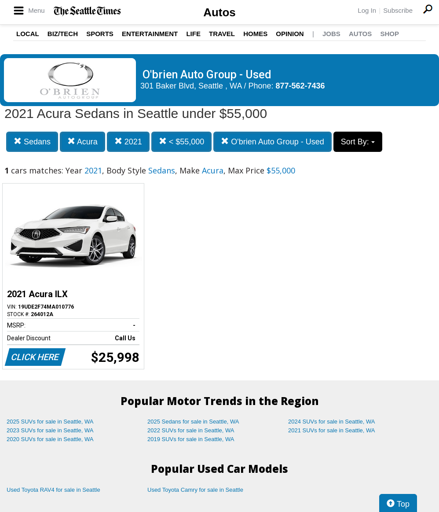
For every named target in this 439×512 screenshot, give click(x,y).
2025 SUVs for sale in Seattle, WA (50, 421)
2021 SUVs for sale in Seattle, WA (331, 430)
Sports (99, 33)
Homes (255, 33)
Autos (219, 12)
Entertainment (150, 33)
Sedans (32, 141)
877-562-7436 (300, 85)
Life (193, 33)
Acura (82, 141)
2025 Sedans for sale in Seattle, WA (193, 421)
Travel (222, 33)
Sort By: (358, 141)
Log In (367, 10)
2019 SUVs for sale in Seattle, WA (190, 439)
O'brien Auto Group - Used (272, 141)
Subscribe (398, 10)
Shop (389, 33)
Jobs (331, 33)
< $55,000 (182, 141)
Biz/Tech (63, 33)
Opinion (290, 33)
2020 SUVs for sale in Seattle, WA (50, 439)
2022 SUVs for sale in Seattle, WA (190, 430)
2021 (128, 141)
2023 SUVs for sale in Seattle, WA (50, 430)
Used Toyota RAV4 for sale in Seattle (53, 489)
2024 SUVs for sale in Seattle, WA (331, 421)
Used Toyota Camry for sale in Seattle (195, 489)
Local (27, 33)
